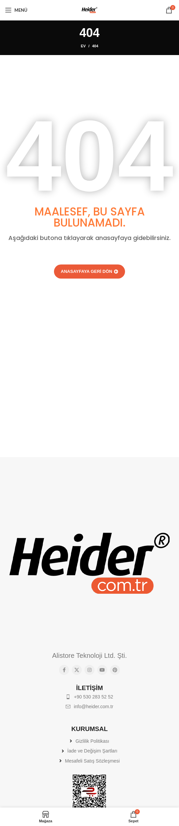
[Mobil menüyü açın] (16, 10)
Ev (83, 46)
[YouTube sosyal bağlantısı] (102, 670)
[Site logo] (89, 9)
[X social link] (77, 670)
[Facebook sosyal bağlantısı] (64, 670)
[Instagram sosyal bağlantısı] (89, 670)
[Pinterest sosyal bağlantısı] (115, 670)
